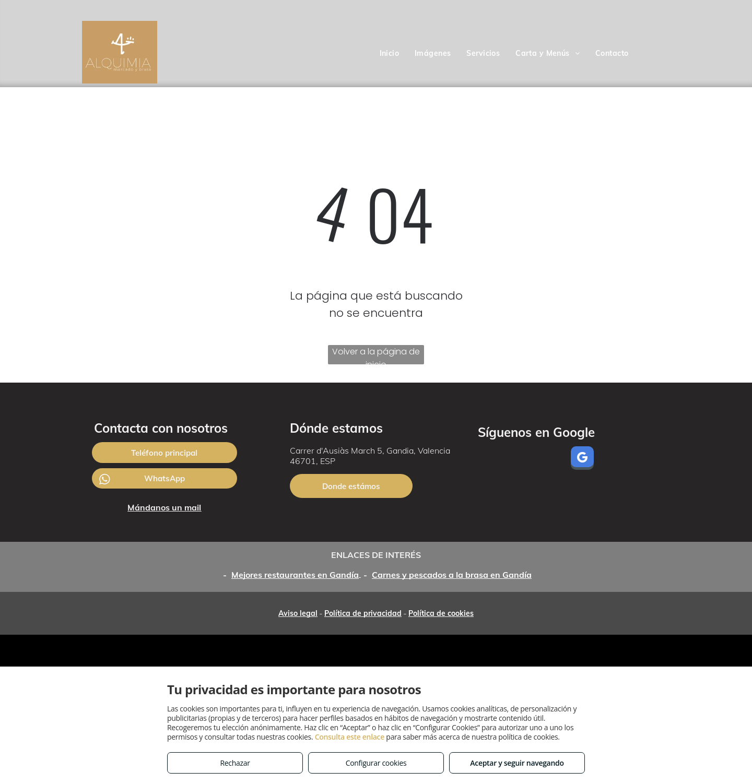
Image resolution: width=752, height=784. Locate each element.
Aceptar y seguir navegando (516, 763)
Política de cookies (441, 613)
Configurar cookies (376, 763)
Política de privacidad (363, 613)
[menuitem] (389, 53)
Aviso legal (298, 613)
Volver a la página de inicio (376, 355)
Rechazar (235, 763)
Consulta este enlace (349, 737)
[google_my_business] (582, 459)
